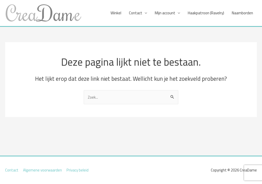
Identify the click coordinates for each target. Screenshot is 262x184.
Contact (135, 13)
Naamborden (242, 13)
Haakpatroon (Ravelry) (206, 13)
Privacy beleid (78, 170)
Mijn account (165, 13)
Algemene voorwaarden (42, 170)
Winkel (116, 13)
